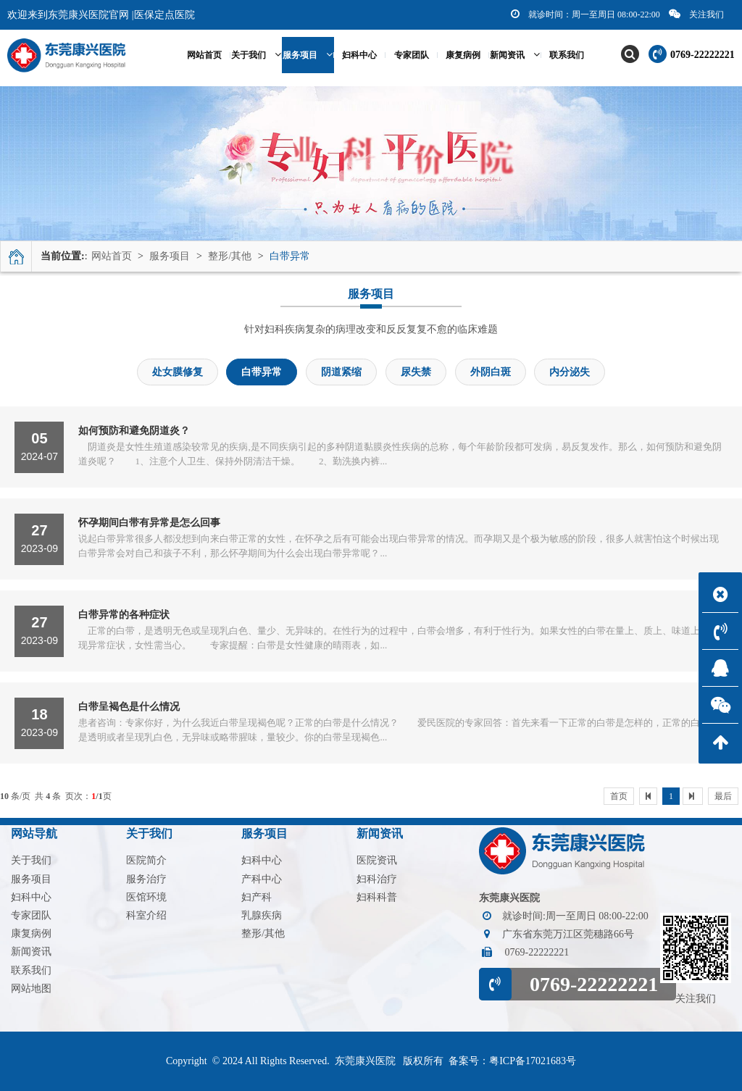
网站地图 (31, 988)
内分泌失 (569, 372)
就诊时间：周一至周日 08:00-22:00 (585, 14)
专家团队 (411, 55)
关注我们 (696, 14)
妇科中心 (359, 55)
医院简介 (146, 860)
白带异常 (290, 256)
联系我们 (566, 55)
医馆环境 (146, 897)
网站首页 (111, 256)
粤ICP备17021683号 (532, 1061)
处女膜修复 (177, 372)
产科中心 (261, 879)
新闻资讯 (515, 54)
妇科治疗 (377, 879)
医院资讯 (377, 860)
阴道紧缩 (341, 372)
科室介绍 (146, 915)
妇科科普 (377, 897)
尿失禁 (416, 372)
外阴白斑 (490, 372)
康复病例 (463, 55)
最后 (723, 796)
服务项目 (308, 54)
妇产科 (256, 897)
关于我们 (256, 54)
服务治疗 (146, 879)
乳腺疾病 (261, 915)
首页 (619, 796)
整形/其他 (229, 256)
